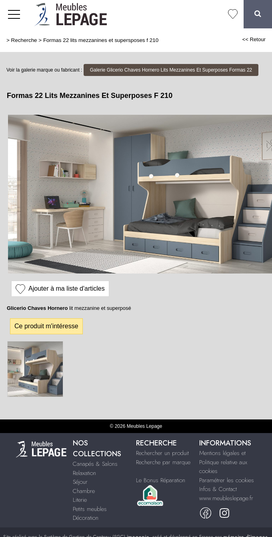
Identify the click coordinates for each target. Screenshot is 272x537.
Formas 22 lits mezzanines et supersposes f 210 (100, 40)
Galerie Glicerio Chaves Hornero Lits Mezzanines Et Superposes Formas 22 (171, 70)
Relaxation (84, 473)
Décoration (85, 517)
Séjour (80, 481)
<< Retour (254, 39)
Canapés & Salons (95, 463)
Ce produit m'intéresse (46, 326)
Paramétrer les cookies (226, 480)
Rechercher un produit (162, 453)
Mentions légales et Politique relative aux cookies (223, 462)
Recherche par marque (163, 462)
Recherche (24, 40)
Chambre (84, 491)
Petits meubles (90, 509)
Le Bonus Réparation (160, 480)
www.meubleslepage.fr (226, 498)
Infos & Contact (218, 489)
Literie (80, 499)
